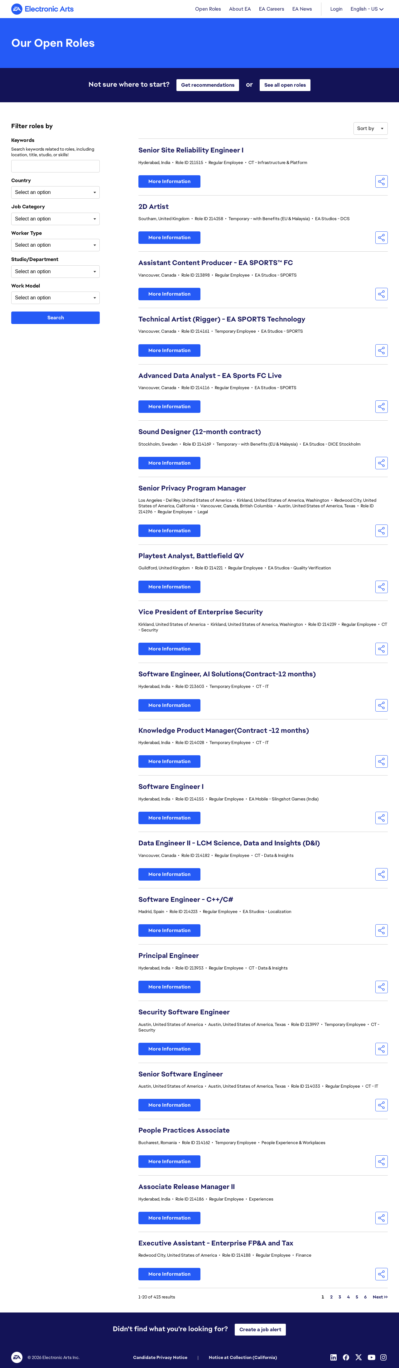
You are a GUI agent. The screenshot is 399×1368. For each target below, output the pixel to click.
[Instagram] (384, 1357)
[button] (381, 182)
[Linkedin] (334, 1357)
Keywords (22, 141)
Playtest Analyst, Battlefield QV (191, 556)
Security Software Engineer (184, 1012)
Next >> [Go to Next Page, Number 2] (380, 1297)
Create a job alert (260, 1329)
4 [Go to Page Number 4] (348, 1297)
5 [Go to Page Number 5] (357, 1297)
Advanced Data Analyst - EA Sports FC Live (210, 376)
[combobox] (55, 167)
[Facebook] (346, 1357)
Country (21, 181)
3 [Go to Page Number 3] (340, 1297)
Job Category (28, 207)
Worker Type (26, 234)
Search (55, 318)
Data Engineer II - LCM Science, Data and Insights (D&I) (229, 843)
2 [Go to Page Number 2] (331, 1297)
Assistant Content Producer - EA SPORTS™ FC (215, 263)
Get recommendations (207, 85)
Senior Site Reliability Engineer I (190, 150)
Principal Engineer (168, 956)
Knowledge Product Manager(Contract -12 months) (223, 731)
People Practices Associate (184, 1130)
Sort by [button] (365, 129)
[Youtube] (371, 1357)
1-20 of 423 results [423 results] (156, 1297)
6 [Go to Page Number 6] (365, 1297)
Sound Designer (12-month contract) (199, 432)
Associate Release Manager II (186, 1187)
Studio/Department (34, 260)
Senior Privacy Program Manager (192, 488)
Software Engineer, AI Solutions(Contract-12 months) (227, 674)
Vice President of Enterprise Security (200, 612)
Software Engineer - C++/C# (185, 900)
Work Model (25, 286)
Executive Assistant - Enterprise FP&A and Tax (215, 1243)
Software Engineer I (171, 787)
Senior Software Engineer (180, 1074)
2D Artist (153, 207)
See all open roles (285, 85)
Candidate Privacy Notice (160, 1357)
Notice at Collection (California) (243, 1357)
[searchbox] (46, 193)
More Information (169, 182)
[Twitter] (359, 1357)
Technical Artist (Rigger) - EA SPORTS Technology (221, 319)
